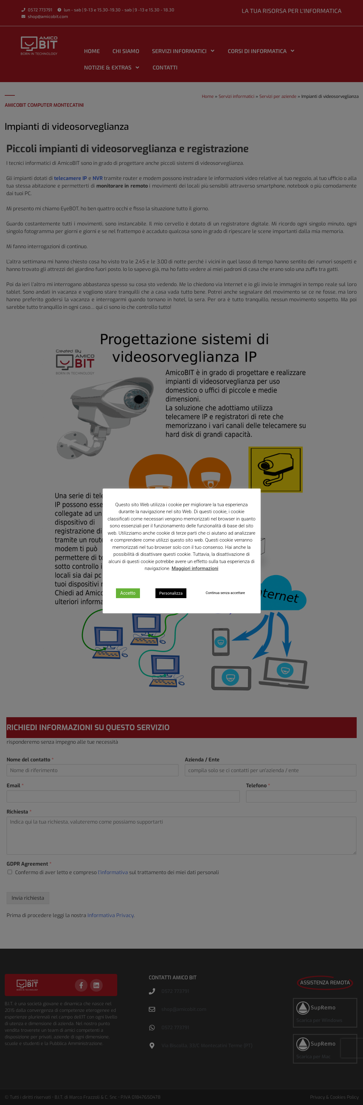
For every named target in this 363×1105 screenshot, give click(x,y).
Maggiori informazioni (195, 568)
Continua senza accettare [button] (225, 593)
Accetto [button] (128, 593)
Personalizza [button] (171, 593)
